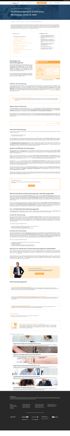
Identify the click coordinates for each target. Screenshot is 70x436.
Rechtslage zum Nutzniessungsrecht (19, 36)
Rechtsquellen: (17, 53)
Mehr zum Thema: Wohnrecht (52, 123)
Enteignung (53, 89)
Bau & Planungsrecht (18, 8)
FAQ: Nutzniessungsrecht (17, 51)
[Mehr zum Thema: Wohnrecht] (58, 123)
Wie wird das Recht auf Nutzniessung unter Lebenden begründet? (22, 44)
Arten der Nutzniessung (17, 40)
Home (23, 2)
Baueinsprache (48, 89)
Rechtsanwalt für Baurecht (36, 181)
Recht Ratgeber (29, 3)
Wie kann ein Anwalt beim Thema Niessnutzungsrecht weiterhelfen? (22, 50)
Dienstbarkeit (31, 108)
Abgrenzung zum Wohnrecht (19, 39)
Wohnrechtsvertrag (13, 253)
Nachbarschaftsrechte (28, 158)
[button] (35, 286)
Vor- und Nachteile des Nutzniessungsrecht (20, 45)
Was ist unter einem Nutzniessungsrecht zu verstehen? (21, 287)
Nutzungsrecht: (18, 160)
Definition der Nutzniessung (19, 37)
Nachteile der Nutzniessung (19, 48)
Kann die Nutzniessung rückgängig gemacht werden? (20, 305)
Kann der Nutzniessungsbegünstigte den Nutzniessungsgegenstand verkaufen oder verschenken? (28, 296)
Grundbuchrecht (43, 45)
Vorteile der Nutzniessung (19, 46)
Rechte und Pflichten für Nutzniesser (19, 41)
